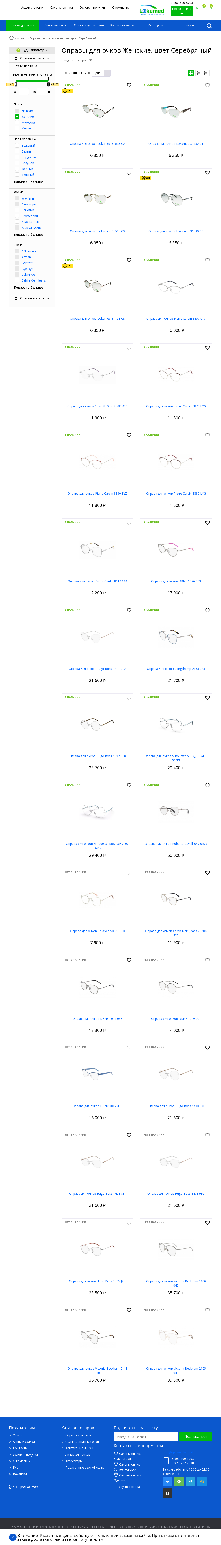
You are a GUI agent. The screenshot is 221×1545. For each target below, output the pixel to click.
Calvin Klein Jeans (34, 280)
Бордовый (29, 157)
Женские (28, 117)
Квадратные (30, 222)
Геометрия (30, 216)
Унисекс (27, 128)
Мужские (28, 122)
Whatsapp (179, 1481)
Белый (26, 151)
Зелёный (28, 175)
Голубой (28, 163)
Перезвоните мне (181, 11)
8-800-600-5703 (182, 3)
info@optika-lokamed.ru (179, 1452)
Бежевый (28, 145)
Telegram (190, 1481)
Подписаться (196, 1436)
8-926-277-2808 (183, 1463)
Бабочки (28, 210)
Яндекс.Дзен (167, 1493)
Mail (202, 1481)
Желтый (27, 169)
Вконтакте (167, 1481)
